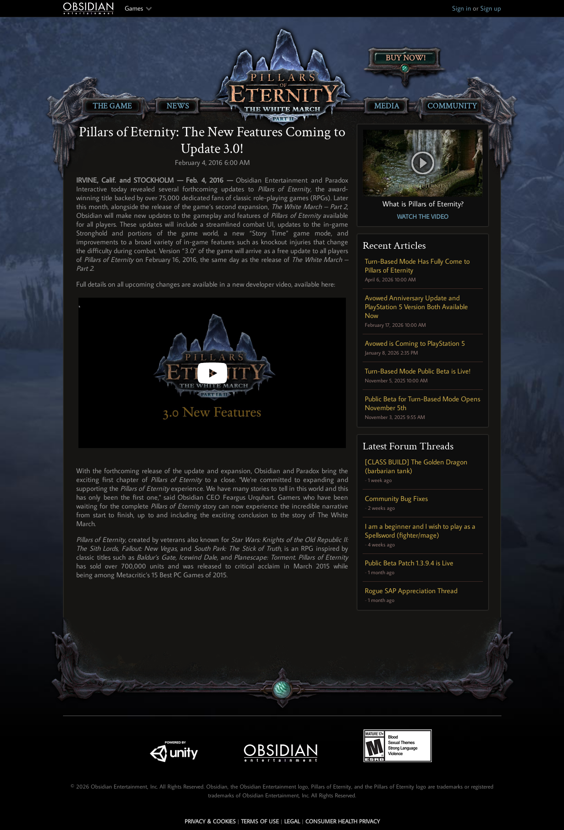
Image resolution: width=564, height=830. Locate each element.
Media (386, 106)
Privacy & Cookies (210, 821)
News (178, 106)
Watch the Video (423, 217)
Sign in (461, 8)
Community (452, 106)
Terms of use (260, 821)
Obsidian (89, 8)
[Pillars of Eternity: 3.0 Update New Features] (212, 373)
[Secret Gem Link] (282, 689)
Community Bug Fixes (396, 498)
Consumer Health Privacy (342, 821)
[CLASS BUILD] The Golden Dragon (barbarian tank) (416, 466)
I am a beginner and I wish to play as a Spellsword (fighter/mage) (420, 530)
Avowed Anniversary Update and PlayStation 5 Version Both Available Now (416, 306)
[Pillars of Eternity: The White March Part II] (282, 77)
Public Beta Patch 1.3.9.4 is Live (409, 562)
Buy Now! (406, 58)
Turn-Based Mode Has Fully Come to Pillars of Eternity (417, 265)
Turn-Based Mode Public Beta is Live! (418, 370)
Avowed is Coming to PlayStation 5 (415, 343)
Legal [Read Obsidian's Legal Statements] (292, 821)
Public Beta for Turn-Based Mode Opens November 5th (422, 403)
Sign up (490, 8)
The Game (112, 106)
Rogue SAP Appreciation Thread (411, 590)
